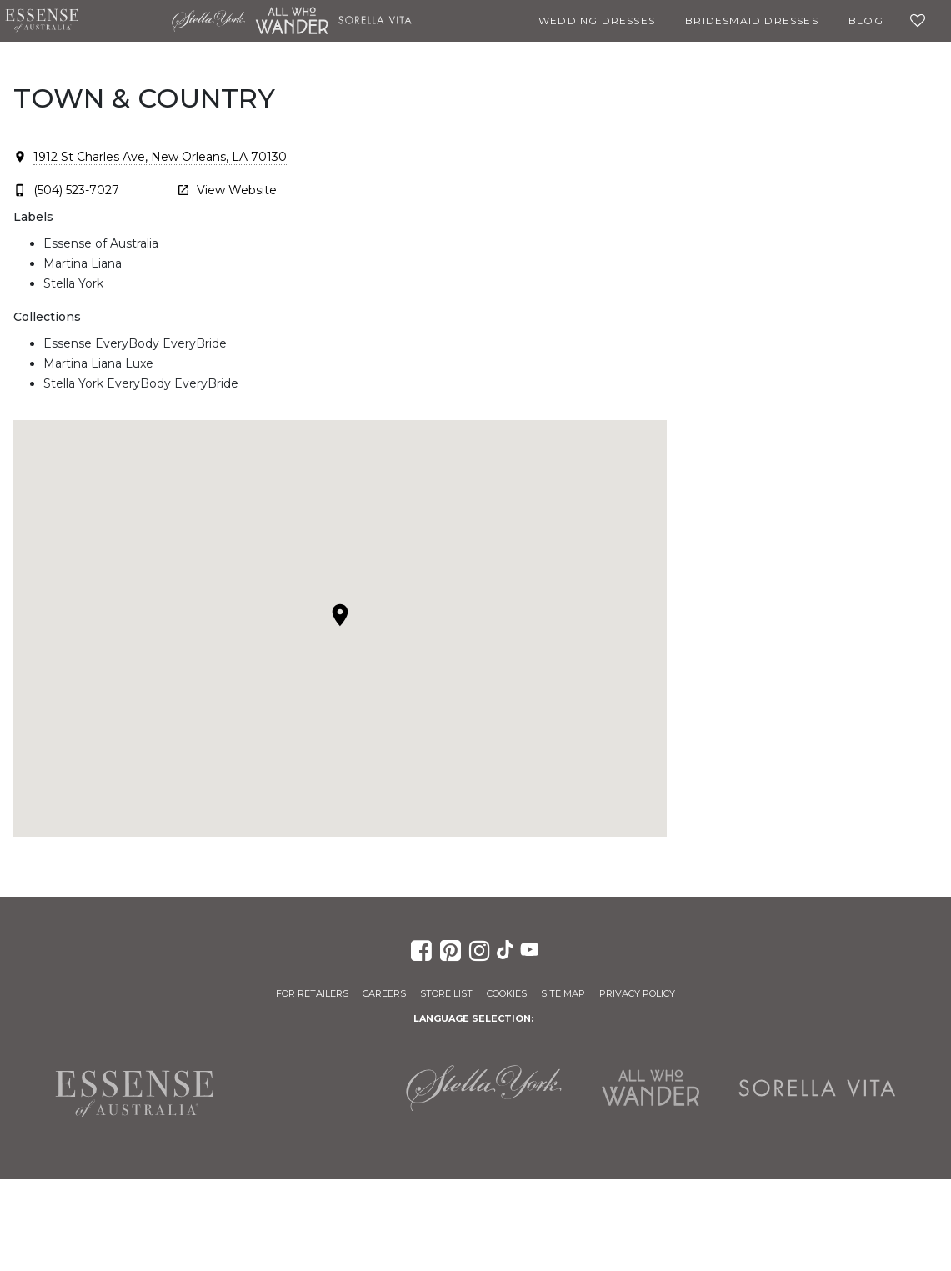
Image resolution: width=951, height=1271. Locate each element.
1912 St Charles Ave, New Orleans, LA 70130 (160, 156)
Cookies (507, 993)
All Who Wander (291, 21)
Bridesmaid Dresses (751, 20)
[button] (340, 615)
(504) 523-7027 (76, 190)
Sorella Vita (375, 21)
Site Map (563, 993)
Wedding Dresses (596, 20)
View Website (237, 190)
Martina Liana (125, 21)
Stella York (208, 21)
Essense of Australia (41, 21)
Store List (446, 993)
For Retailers (312, 993)
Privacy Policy (637, 993)
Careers (384, 993)
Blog (865, 20)
